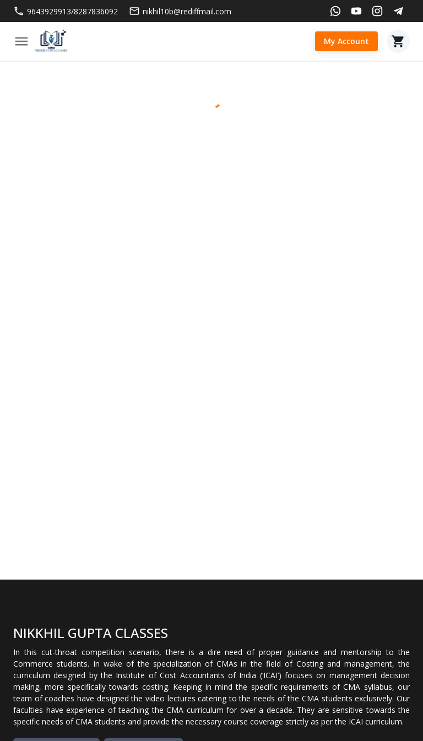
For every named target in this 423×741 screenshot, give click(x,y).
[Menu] (21, 41)
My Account (346, 41)
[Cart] (398, 41)
